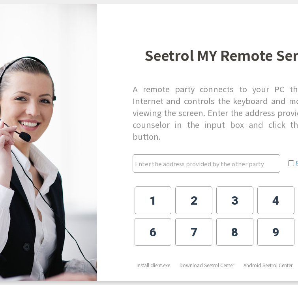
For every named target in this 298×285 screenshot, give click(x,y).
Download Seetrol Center (207, 265)
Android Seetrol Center (268, 265)
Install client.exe (153, 265)
